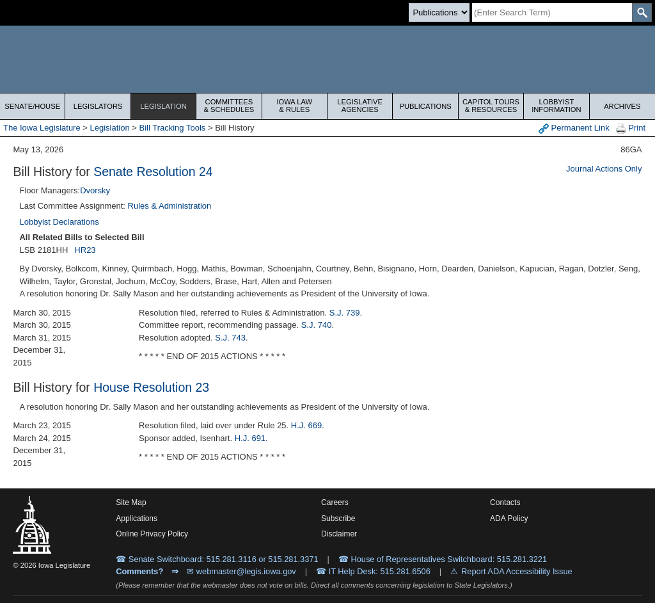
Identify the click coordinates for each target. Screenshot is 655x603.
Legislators (98, 106)
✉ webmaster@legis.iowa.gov (241, 571)
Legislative (360, 105)
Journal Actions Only (604, 168)
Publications (425, 106)
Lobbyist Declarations (59, 222)
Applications (136, 518)
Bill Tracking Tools (172, 128)
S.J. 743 (230, 337)
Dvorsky (95, 190)
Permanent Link (574, 128)
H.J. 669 (306, 425)
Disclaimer (339, 533)
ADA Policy (509, 518)
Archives (622, 106)
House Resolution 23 (151, 387)
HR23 (84, 250)
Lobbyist (556, 105)
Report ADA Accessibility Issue (516, 571)
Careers (335, 502)
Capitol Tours (491, 105)
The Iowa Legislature (42, 128)
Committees (228, 105)
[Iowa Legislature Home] (327, 59)
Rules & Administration (170, 206)
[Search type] (439, 12)
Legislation (163, 106)
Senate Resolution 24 (152, 172)
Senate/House (32, 106)
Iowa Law (294, 105)
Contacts (505, 502)
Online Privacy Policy (152, 533)
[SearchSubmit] (642, 12)
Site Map (131, 502)
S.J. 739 (344, 313)
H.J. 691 (250, 438)
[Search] (552, 12)
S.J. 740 (316, 325)
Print (630, 128)
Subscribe (338, 518)
